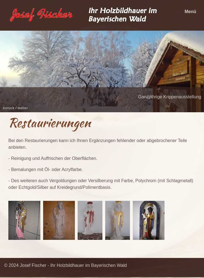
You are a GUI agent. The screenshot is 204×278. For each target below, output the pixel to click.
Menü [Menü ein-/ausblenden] (190, 11)
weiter (23, 108)
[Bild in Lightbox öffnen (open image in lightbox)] (24, 220)
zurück (8, 108)
